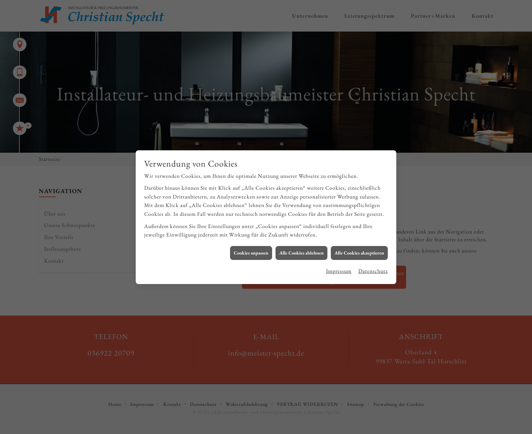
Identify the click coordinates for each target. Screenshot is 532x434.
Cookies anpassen (251, 249)
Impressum (339, 267)
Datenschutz (373, 267)
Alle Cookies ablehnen (301, 249)
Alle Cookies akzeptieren (359, 249)
